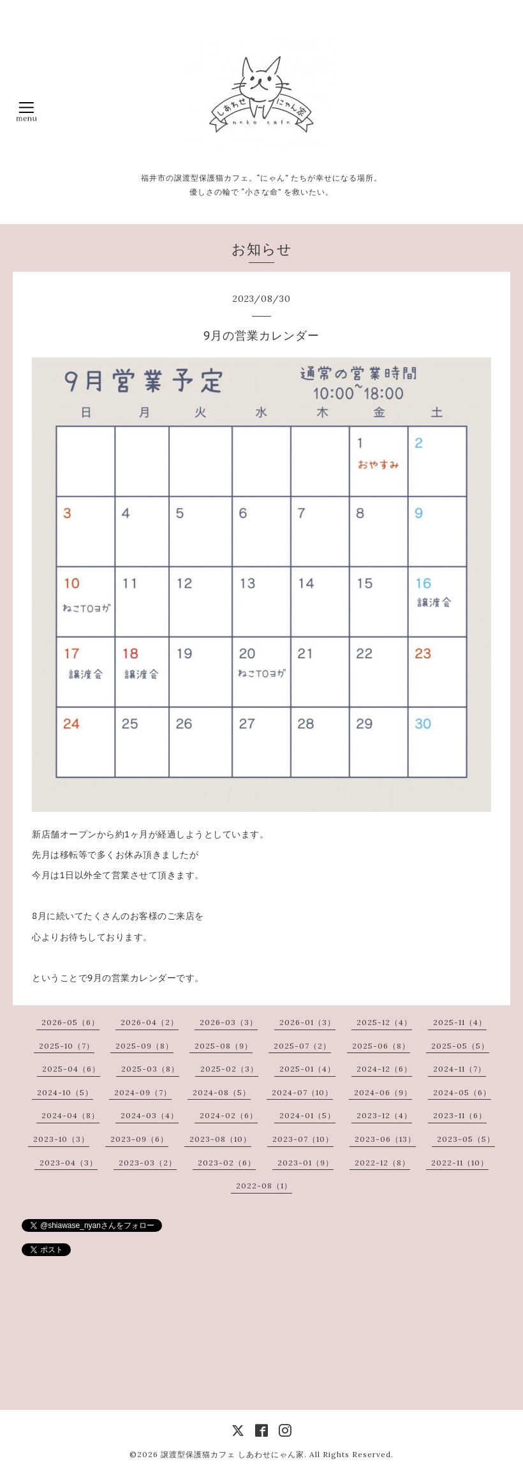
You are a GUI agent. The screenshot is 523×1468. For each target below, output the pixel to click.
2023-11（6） (460, 1115)
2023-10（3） (61, 1139)
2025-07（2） (302, 1046)
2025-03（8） (150, 1069)
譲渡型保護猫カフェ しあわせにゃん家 (232, 1454)
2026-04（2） (150, 1022)
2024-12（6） (384, 1069)
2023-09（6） (139, 1139)
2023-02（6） (227, 1162)
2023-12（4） (384, 1115)
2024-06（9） (383, 1092)
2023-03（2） (148, 1162)
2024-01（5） (307, 1115)
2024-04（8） (70, 1115)
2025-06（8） (381, 1046)
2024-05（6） (462, 1092)
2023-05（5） (466, 1139)
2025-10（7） (66, 1046)
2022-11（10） (460, 1162)
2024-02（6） (229, 1115)
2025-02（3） (229, 1069)
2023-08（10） (220, 1139)
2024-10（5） (65, 1092)
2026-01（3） (307, 1022)
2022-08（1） (264, 1185)
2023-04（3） (69, 1162)
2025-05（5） (460, 1046)
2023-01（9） (305, 1162)
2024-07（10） (302, 1092)
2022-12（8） (382, 1162)
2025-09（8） (144, 1046)
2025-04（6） (71, 1069)
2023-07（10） (303, 1139)
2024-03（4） (150, 1115)
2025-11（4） (460, 1022)
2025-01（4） (307, 1069)
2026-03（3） (229, 1022)
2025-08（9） (224, 1046)
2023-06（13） (385, 1139)
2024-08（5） (222, 1092)
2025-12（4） (384, 1022)
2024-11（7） (459, 1069)
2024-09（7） (143, 1092)
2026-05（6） (70, 1022)
